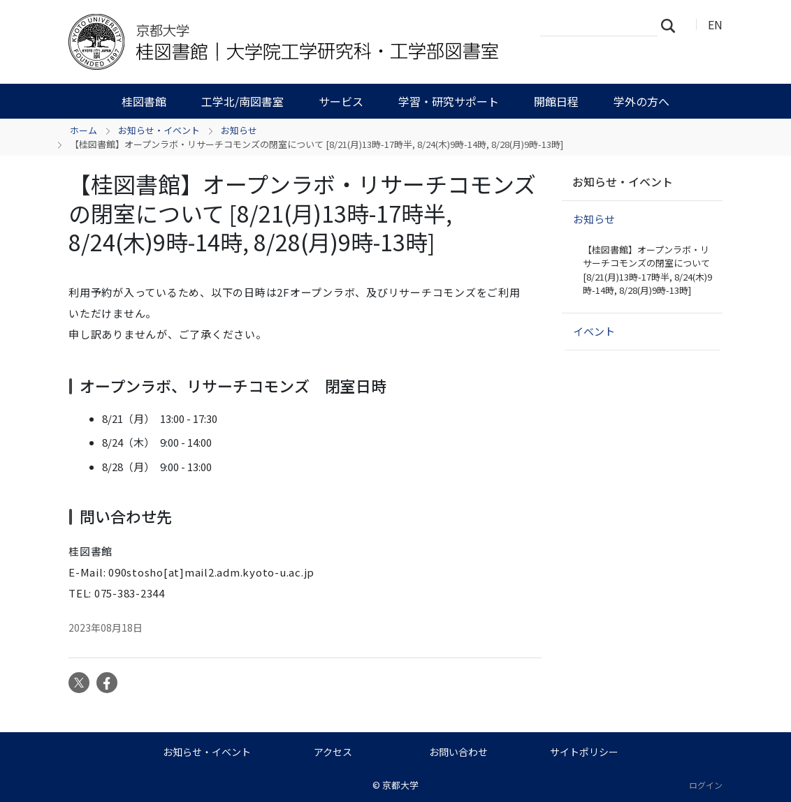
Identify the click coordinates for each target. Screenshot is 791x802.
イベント (594, 331)
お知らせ (239, 130)
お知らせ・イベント (159, 130)
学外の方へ (641, 101)
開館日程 (556, 101)
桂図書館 (144, 101)
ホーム (83, 130)
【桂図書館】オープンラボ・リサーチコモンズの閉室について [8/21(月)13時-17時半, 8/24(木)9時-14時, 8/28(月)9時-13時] (647, 270)
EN (715, 24)
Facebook (106, 682)
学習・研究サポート (448, 101)
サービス (341, 101)
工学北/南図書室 (242, 101)
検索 (672, 25)
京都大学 (400, 785)
